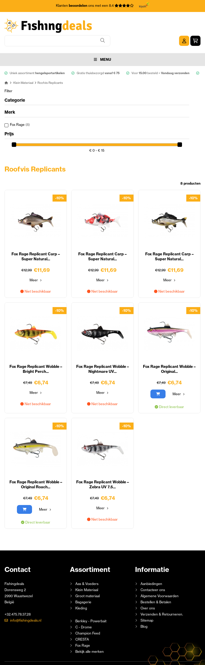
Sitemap (147, 604)
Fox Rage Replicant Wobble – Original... (169, 353)
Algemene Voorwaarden (160, 580)
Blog (143, 610)
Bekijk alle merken (89, 635)
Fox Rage (20, 108)
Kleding (81, 592)
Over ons (148, 592)
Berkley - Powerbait (90, 605)
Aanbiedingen (151, 567)
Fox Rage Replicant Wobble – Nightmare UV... (102, 353)
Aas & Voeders (87, 567)
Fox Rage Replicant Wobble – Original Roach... (35, 468)
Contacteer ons (153, 573)
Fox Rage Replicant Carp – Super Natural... (35, 240)
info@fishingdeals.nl (25, 604)
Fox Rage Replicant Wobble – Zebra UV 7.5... (102, 468)
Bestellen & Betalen (156, 586)
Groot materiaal (87, 580)
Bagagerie (83, 586)
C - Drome (83, 611)
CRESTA (82, 623)
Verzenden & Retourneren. (162, 598)
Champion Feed (87, 617)
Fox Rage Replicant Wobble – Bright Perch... (35, 353)
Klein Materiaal (86, 573)
